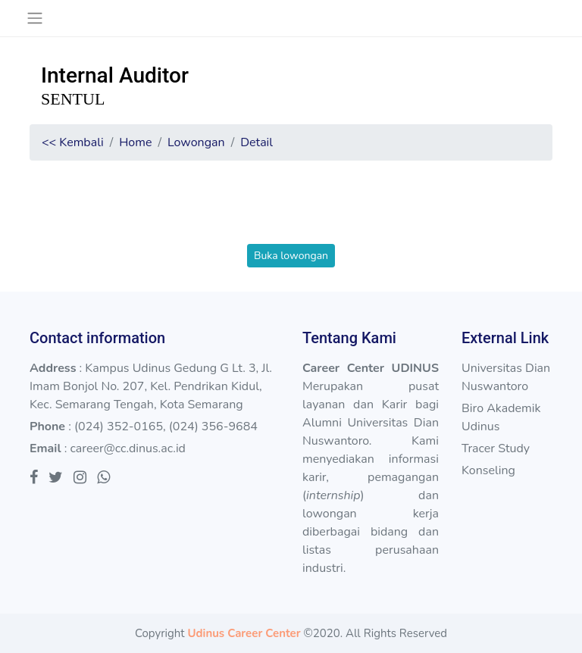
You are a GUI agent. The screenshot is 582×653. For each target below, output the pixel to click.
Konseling (488, 470)
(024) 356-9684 (213, 426)
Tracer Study (496, 448)
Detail (256, 142)
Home (135, 142)
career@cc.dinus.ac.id (128, 448)
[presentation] (291, 214)
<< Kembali (73, 142)
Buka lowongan (291, 255)
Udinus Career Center (243, 633)
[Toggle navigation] (34, 18)
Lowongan (196, 142)
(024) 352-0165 (118, 426)
